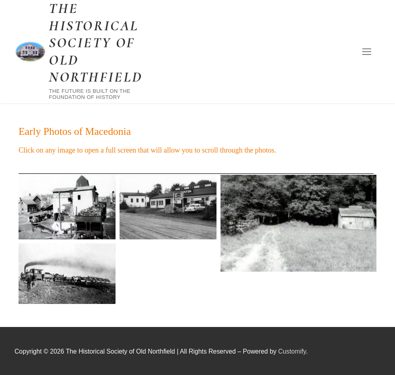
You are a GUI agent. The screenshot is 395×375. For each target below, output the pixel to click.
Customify (292, 351)
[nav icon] (366, 51)
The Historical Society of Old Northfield (96, 43)
